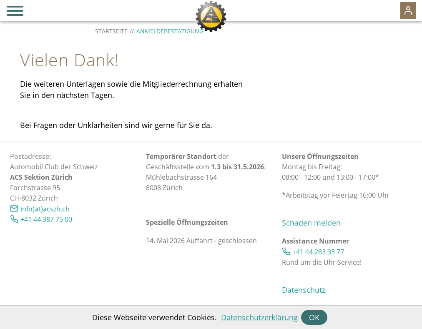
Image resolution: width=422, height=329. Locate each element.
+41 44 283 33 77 (318, 251)
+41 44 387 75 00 (46, 219)
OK (314, 317)
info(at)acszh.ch (45, 208)
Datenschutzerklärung (259, 317)
